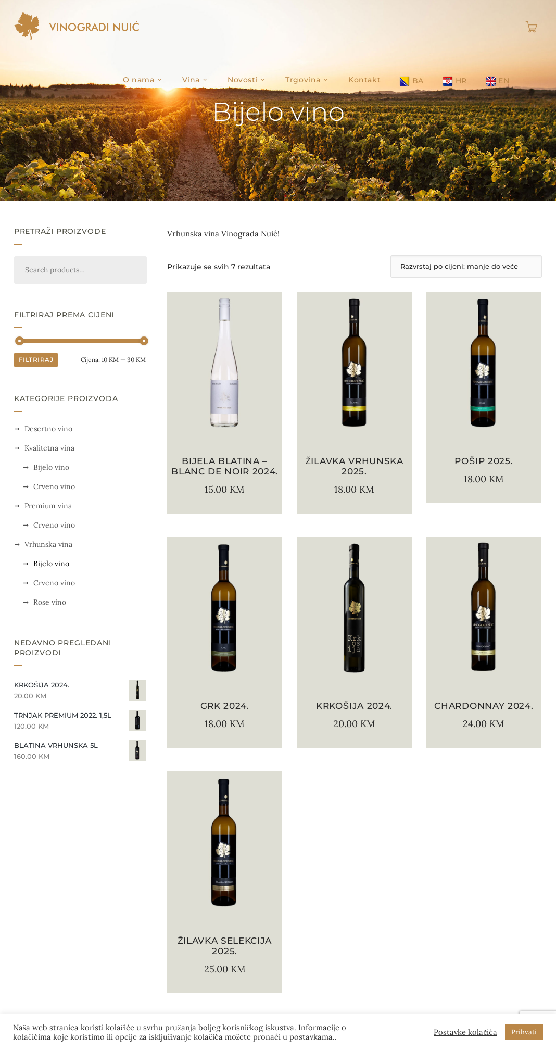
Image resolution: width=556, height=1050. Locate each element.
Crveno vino (54, 486)
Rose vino (49, 602)
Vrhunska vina (48, 544)
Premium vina (48, 505)
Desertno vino (48, 428)
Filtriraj (36, 360)
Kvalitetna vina (49, 448)
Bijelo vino (51, 467)
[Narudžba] (466, 266)
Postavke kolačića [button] (465, 1032)
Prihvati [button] (524, 1032)
